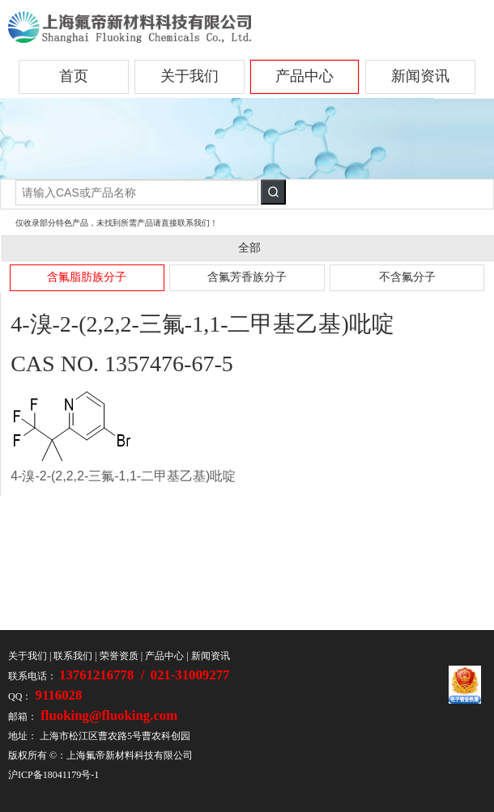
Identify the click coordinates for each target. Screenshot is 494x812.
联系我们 (72, 656)
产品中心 (304, 76)
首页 (73, 76)
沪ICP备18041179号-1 (53, 774)
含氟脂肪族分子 (86, 277)
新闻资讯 (420, 76)
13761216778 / (103, 675)
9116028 (57, 695)
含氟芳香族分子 (247, 277)
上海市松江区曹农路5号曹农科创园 (115, 736)
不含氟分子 (407, 277)
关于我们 (189, 76)
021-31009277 (190, 675)
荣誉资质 (119, 656)
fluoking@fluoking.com (107, 715)
